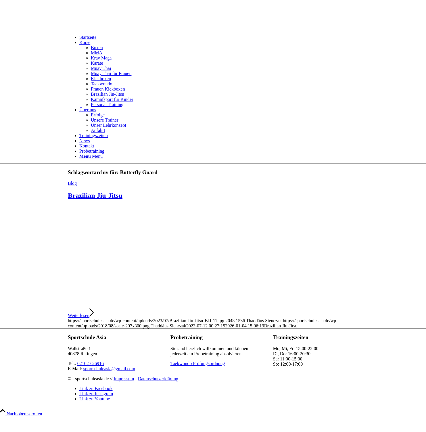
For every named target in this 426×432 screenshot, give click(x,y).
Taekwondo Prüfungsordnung (197, 363)
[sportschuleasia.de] (111, 27)
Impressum (124, 378)
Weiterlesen (81, 315)
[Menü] (91, 156)
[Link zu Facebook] (96, 388)
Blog (72, 183)
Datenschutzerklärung (158, 378)
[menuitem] (218, 37)
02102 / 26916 (90, 363)
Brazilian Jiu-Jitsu (95, 195)
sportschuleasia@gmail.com (109, 368)
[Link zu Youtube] (94, 398)
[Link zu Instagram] (96, 393)
